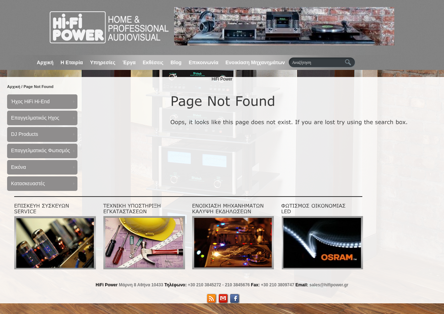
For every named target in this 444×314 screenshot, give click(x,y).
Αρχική (45, 62)
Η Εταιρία (72, 62)
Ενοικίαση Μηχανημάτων (255, 62)
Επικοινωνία (203, 62)
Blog (176, 62)
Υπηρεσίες (102, 62)
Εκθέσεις (153, 62)
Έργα (129, 62)
